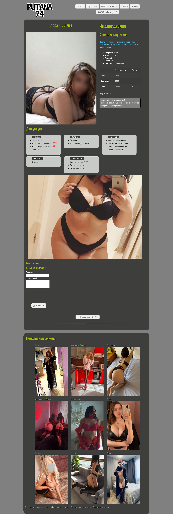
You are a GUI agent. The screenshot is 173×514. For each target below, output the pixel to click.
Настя (73, 453)
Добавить (38, 305)
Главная (80, 6)
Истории (135, 6)
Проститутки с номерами (81, 507)
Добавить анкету (104, 11)
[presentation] (43, 296)
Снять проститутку (44, 507)
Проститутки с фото (101, 507)
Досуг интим (30, 507)
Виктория (38, 345)
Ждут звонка (92, 6)
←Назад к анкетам (87, 317)
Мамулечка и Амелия (43, 399)
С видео (125, 6)
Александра (76, 399)
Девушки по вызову (61, 507)
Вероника (111, 345)
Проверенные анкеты (109, 6)
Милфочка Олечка (78, 345)
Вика (109, 453)
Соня (109, 399)
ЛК (116, 11)
